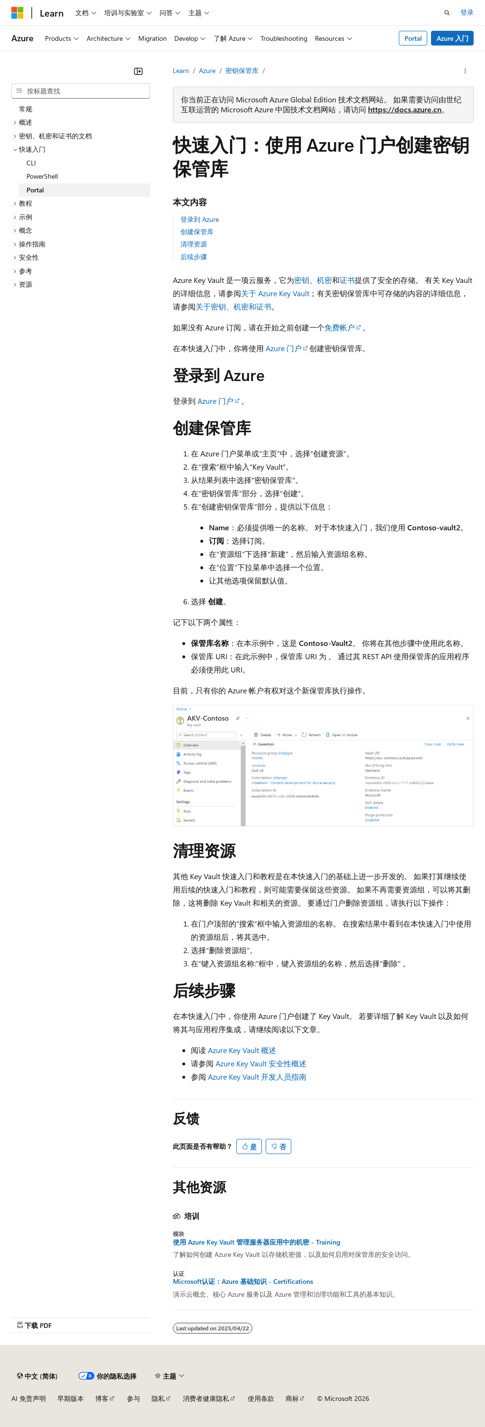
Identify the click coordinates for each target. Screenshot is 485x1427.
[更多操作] (465, 71)
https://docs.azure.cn (404, 109)
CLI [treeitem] (31, 162)
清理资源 (193, 243)
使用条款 (261, 1398)
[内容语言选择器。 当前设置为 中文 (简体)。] (37, 1375)
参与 (133, 1398)
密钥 (301, 280)
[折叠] (138, 71)
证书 (347, 280)
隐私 (158, 1398)
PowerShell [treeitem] (42, 176)
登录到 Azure (199, 219)
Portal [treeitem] (35, 189)
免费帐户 (339, 327)
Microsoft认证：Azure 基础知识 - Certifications (243, 1281)
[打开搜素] (447, 12)
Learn (181, 70)
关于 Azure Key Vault (275, 293)
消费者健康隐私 (206, 1398)
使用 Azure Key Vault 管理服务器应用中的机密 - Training (256, 1242)
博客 (101, 1398)
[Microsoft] (17, 13)
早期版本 (70, 1398)
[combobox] (80, 91)
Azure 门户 (284, 348)
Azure (207, 70)
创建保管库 (197, 231)
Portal (413, 38)
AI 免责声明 (28, 1398)
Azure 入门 (452, 38)
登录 (467, 12)
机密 (324, 280)
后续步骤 (193, 256)
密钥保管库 (242, 70)
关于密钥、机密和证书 (233, 306)
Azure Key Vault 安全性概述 (261, 1063)
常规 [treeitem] (25, 108)
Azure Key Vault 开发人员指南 (257, 1077)
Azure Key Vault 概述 (242, 1050)
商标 (292, 1398)
